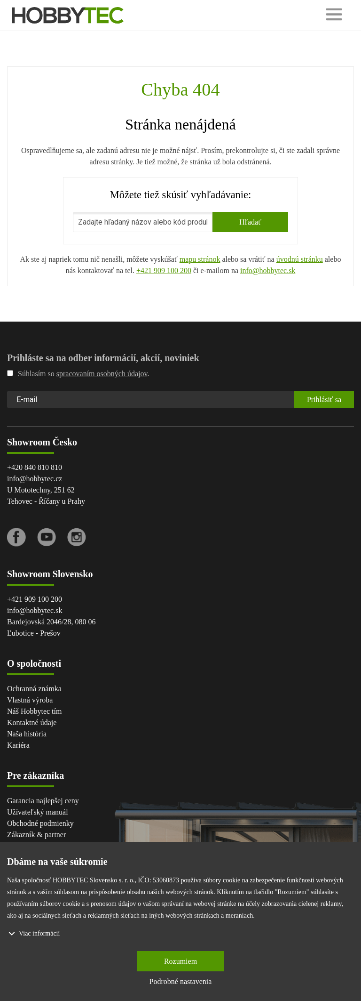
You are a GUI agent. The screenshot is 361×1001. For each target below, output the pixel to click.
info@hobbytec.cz (34, 479)
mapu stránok (200, 259)
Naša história (27, 734)
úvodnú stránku (299, 259)
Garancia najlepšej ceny (43, 801)
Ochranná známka (34, 689)
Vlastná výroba (30, 700)
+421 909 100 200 (163, 270)
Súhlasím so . (78, 374)
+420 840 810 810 (34, 467)
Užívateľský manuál (37, 812)
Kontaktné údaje (31, 722)
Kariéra (18, 745)
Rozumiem (180, 961)
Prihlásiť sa (324, 400)
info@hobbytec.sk (267, 270)
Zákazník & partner (36, 835)
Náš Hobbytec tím (34, 711)
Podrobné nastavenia (180, 981)
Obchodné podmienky (40, 823)
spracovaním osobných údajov (102, 374)
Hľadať (250, 222)
